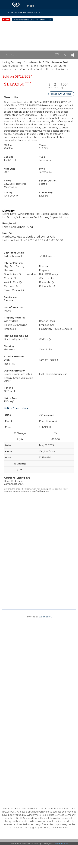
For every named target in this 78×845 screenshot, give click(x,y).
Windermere (61, 843)
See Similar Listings (61, 94)
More (30, 5)
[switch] (57, 55)
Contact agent (11, 55)
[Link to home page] (15, 5)
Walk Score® (45, 616)
